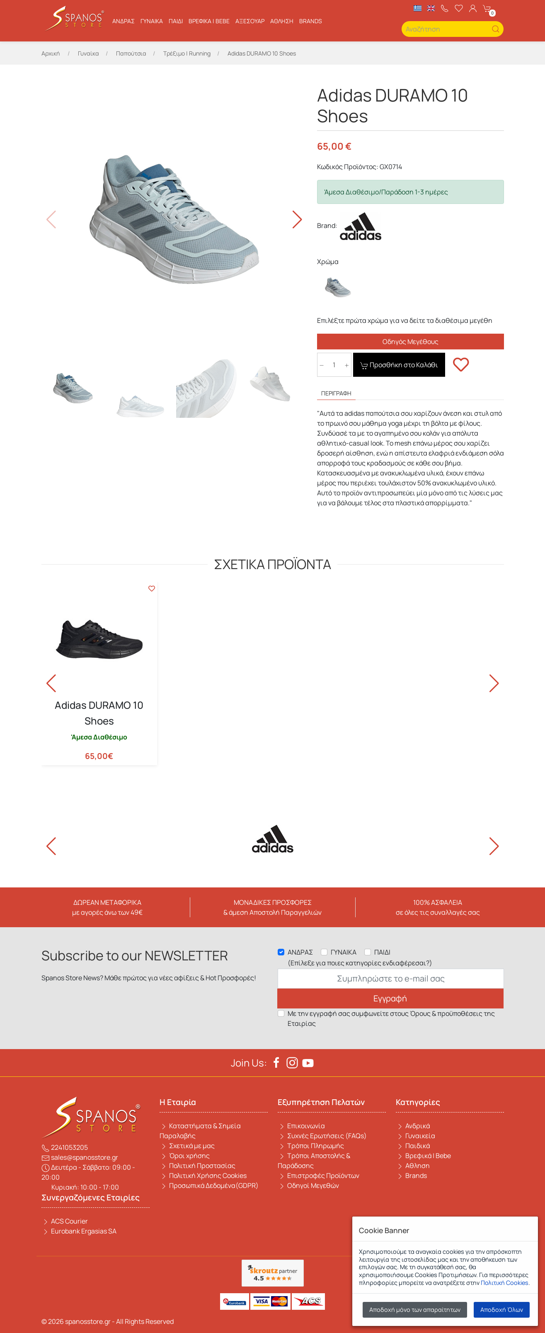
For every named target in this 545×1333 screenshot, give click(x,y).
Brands (411, 1175)
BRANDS (310, 21)
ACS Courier (64, 1221)
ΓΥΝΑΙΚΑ (343, 952)
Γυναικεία (415, 1135)
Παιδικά (413, 1145)
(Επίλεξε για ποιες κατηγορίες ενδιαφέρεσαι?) (360, 962)
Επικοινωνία (301, 1125)
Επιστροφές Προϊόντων (318, 1175)
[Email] (391, 979)
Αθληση (281, 21)
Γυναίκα (151, 21)
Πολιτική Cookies (504, 1283)
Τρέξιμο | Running (187, 53)
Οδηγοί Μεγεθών (308, 1185)
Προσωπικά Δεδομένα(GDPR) (209, 1185)
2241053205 (64, 1147)
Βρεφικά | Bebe (209, 21)
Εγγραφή (390, 998)
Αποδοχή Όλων (501, 1310)
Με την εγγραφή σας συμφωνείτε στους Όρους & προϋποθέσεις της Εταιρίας (391, 1018)
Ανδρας (123, 21)
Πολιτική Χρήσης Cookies (203, 1175)
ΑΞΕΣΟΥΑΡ (249, 21)
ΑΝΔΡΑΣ (300, 952)
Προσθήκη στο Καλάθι (399, 365)
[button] (297, 220)
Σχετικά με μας (187, 1145)
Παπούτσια (131, 53)
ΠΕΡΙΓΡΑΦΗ (336, 393)
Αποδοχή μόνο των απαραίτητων (414, 1310)
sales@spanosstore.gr (79, 1157)
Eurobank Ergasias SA (78, 1231)
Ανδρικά (413, 1125)
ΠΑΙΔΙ (382, 952)
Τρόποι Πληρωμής (311, 1145)
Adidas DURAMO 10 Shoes (99, 712)
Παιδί (176, 21)
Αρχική (50, 53)
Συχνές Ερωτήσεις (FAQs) (322, 1135)
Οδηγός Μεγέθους (410, 341)
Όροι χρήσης (185, 1155)
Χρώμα (328, 261)
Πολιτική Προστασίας (197, 1165)
